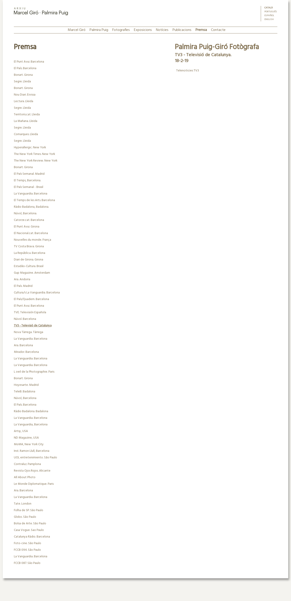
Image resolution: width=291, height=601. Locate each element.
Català (268, 8)
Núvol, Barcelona (25, 398)
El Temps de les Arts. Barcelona (34, 200)
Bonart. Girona (23, 75)
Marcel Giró (76, 30)
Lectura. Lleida (23, 101)
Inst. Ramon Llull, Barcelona (31, 451)
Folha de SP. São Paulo (28, 510)
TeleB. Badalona (24, 391)
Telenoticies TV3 (187, 70)
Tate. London (22, 503)
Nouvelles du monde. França (32, 239)
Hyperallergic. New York (30, 147)
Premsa (201, 30)
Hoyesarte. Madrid (26, 385)
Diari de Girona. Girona (28, 259)
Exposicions (143, 30)
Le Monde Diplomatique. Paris (34, 484)
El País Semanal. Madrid (29, 174)
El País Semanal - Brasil (28, 187)
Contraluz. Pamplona (27, 464)
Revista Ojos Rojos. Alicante (32, 470)
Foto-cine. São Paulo (27, 543)
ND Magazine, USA (26, 437)
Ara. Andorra (22, 279)
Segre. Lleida (22, 81)
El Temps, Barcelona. (27, 180)
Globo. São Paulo (25, 517)
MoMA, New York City (29, 444)
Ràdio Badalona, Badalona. (31, 207)
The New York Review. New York (35, 160)
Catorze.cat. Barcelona (29, 220)
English (269, 19)
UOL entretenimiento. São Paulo (35, 457)
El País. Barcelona (25, 68)
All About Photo (24, 477)
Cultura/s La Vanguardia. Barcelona (37, 292)
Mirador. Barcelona (26, 352)
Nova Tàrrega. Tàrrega (28, 332)
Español (269, 16)
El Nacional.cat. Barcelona (31, 233)
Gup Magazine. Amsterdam (32, 272)
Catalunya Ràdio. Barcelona (32, 536)
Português (270, 12)
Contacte (218, 30)
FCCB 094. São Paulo (27, 550)
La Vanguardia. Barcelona (30, 193)
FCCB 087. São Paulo (27, 563)
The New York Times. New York (34, 154)
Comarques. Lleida (26, 134)
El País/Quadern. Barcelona (31, 299)
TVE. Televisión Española (30, 312)
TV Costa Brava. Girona (29, 246)
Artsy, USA (21, 431)
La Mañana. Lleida (25, 121)
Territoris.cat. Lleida (27, 114)
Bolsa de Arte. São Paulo (30, 523)
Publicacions (182, 30)
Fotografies (121, 30)
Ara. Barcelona (23, 345)
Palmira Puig (99, 30)
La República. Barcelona (29, 253)
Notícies (162, 30)
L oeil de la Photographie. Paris (34, 371)
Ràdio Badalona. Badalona (31, 411)
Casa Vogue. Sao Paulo (29, 530)
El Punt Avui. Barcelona (29, 61)
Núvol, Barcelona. (25, 213)
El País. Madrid (23, 286)
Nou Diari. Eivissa (24, 94)
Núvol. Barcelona (25, 319)
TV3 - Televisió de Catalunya (33, 325)
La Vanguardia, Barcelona (31, 424)
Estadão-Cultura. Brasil (28, 266)
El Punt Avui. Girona (26, 226)
